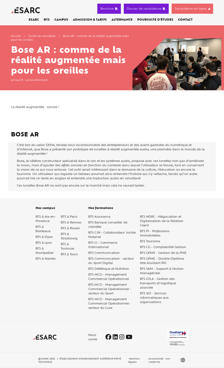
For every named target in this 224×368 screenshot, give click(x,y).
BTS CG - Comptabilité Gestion (163, 247)
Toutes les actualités (42, 36)
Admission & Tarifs (90, 20)
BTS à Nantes (46, 258)
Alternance (121, 20)
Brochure (109, 8)
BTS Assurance (99, 216)
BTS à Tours (69, 254)
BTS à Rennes (71, 222)
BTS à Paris (69, 216)
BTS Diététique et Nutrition (108, 268)
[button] (183, 360)
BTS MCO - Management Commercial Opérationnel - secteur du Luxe (109, 303)
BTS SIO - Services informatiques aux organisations (154, 297)
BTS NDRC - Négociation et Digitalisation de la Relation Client (161, 221)
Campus (61, 20)
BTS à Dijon (44, 237)
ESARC (34, 20)
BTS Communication (104, 253)
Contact (185, 20)
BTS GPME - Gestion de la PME (163, 253)
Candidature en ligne (190, 8)
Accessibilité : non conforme (159, 360)
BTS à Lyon (44, 242)
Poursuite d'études (155, 20)
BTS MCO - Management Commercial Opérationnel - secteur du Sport (109, 289)
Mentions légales (134, 360)
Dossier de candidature (146, 8)
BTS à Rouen (70, 228)
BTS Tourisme (150, 241)
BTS (47, 20)
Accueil (16, 36)
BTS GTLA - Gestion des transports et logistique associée (158, 283)
